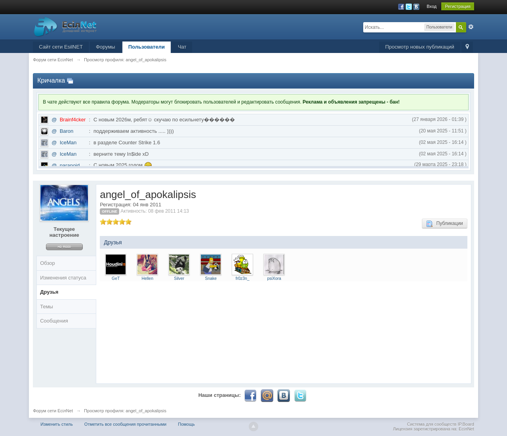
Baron (67, 131)
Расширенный (471, 27)
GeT (116, 278)
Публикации (444, 224)
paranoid (70, 165)
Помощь (186, 424)
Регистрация (457, 6)
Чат (182, 47)
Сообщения (54, 321)
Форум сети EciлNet (53, 410)
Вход (431, 6)
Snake (210, 278)
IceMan (68, 142)
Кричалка (51, 80)
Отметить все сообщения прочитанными (125, 424)
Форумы (105, 47)
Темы (46, 307)
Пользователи (146, 47)
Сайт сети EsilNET (61, 47)
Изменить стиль (56, 424)
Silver (179, 278)
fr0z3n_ (243, 278)
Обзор (47, 263)
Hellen (147, 278)
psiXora (274, 278)
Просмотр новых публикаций (419, 47)
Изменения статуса (63, 278)
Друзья (49, 292)
